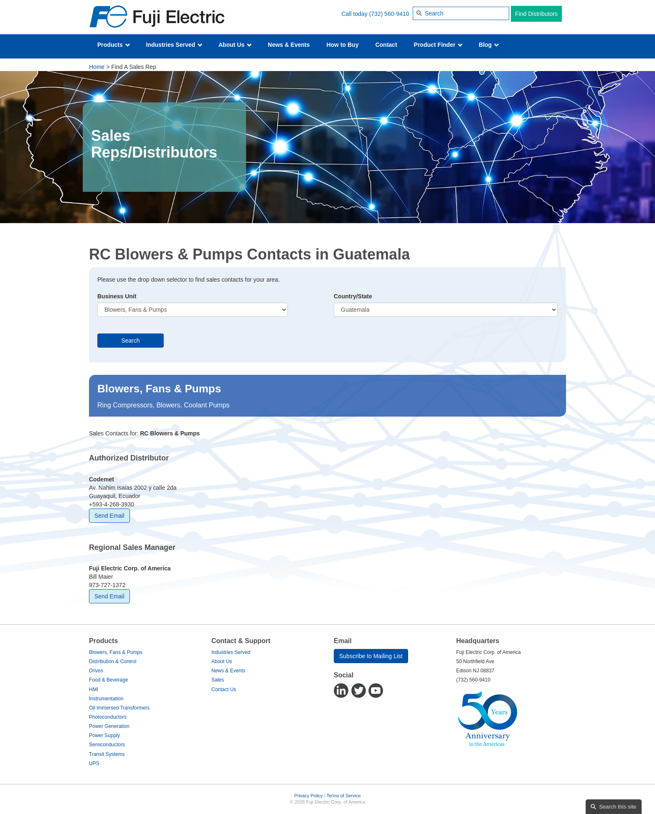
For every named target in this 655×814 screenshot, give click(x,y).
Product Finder (438, 44)
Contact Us (223, 689)
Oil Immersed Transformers (119, 708)
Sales (217, 680)
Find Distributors (536, 13)
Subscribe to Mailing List (371, 656)
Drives (96, 671)
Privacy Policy (308, 795)
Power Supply (104, 735)
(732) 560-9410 (389, 13)
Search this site (617, 807)
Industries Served (174, 44)
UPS (94, 763)
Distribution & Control (112, 661)
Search (130, 340)
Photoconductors (108, 717)
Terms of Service (344, 795)
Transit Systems (107, 754)
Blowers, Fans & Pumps (115, 652)
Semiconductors (107, 745)
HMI (93, 689)
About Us (235, 44)
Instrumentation (106, 699)
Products (113, 44)
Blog (489, 44)
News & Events (289, 44)
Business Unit (116, 296)
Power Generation (109, 726)
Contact (386, 44)
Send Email (109, 515)
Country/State (353, 296)
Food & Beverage (108, 680)
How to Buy (342, 44)
